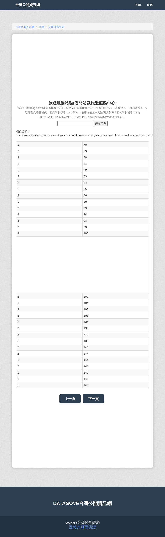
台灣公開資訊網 (31, 9)
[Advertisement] (82, 65)
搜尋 (150, 10)
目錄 (138, 10)
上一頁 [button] (70, 399)
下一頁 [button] (93, 399)
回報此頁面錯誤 (82, 527)
